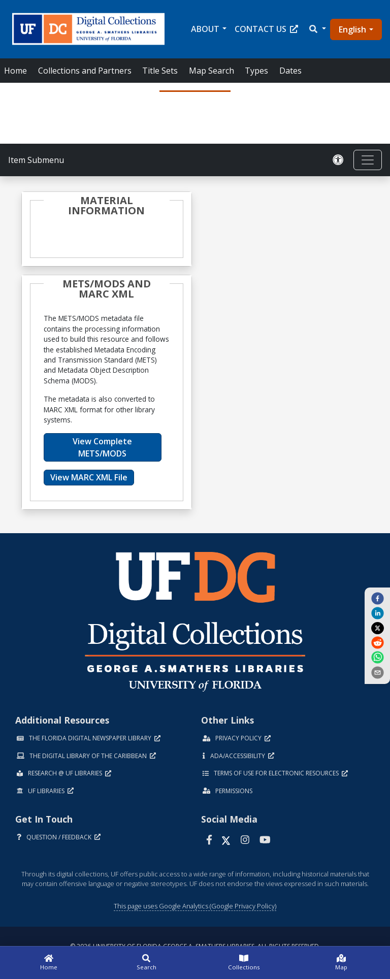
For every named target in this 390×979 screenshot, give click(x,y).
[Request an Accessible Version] (338, 160)
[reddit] (377, 642)
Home (15, 70)
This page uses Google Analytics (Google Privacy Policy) (195, 905)
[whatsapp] (377, 657)
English (352, 29)
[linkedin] (377, 612)
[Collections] (243, 963)
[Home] (49, 963)
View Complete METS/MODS (102, 447)
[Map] (341, 963)
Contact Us (266, 29)
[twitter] (377, 627)
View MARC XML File (88, 477)
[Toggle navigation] (367, 160)
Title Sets (160, 70)
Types (256, 70)
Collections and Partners (85, 70)
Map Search (211, 70)
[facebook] (377, 598)
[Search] (146, 963)
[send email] (377, 671)
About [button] (205, 29)
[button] (317, 29)
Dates (290, 70)
